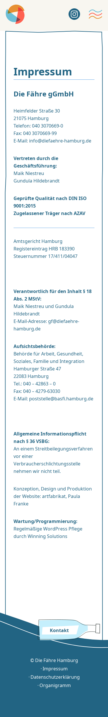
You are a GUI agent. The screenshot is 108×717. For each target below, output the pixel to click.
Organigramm (55, 685)
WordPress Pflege (62, 529)
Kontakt (59, 630)
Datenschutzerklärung (55, 677)
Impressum (55, 668)
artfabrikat (54, 496)
